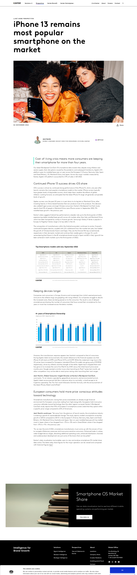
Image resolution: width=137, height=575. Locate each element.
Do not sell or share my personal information (122, 567)
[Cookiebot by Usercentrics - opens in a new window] (11, 571)
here (50, 445)
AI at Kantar (95, 3)
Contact (117, 3)
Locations (93, 551)
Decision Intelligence (60, 554)
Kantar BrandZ (52, 3)
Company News (95, 554)
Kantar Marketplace (66, 3)
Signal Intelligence (60, 551)
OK (122, 561)
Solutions (28, 3)
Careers (110, 3)
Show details (27, 571)
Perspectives (40, 3)
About (104, 3)
